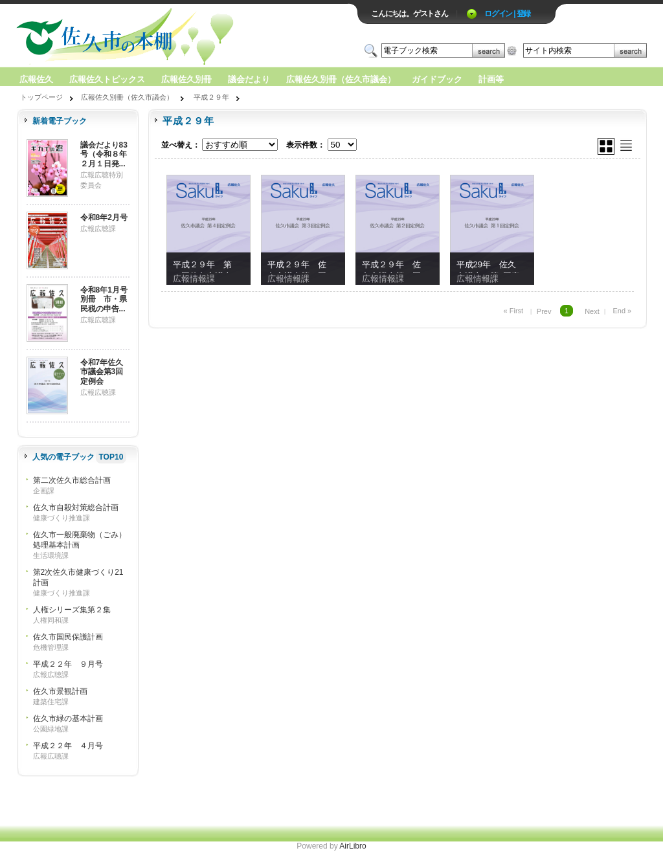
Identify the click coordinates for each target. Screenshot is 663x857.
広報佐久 (36, 79)
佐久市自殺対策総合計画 (75, 507)
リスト (626, 145)
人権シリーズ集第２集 (72, 609)
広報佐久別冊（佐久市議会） (341, 79)
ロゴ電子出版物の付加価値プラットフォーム (167, 36)
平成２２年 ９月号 (68, 664)
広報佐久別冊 (186, 79)
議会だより (249, 79)
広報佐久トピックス (107, 79)
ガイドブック (437, 79)
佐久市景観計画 (60, 691)
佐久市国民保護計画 (68, 636)
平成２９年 (211, 97)
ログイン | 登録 (507, 13)
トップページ (41, 97)
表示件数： (305, 145)
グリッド (606, 146)
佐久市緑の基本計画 (68, 718)
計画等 (491, 79)
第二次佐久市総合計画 (72, 480)
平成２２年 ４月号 (68, 745)
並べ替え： (180, 145)
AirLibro (352, 846)
